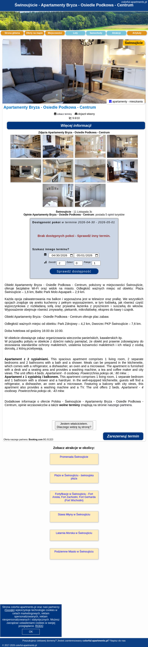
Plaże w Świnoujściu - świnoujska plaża (74, 479)
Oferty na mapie (34, 33)
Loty (75, 33)
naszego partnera (120, 407)
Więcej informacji (76, 127)
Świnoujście (134, 43)
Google (9, 610)
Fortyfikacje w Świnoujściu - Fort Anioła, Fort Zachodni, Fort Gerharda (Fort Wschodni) (74, 499)
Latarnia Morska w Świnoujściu (74, 535)
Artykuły (137, 33)
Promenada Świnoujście (74, 458)
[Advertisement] (74, 604)
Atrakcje (116, 33)
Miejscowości (55, 33)
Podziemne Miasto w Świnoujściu (74, 553)
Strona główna (12, 33)
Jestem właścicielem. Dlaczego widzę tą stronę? (74, 427)
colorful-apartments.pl (134, 2)
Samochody (96, 33)
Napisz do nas (118, 640)
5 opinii (109, 216)
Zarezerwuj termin (123, 438)
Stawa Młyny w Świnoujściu (74, 516)
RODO (39, 626)
